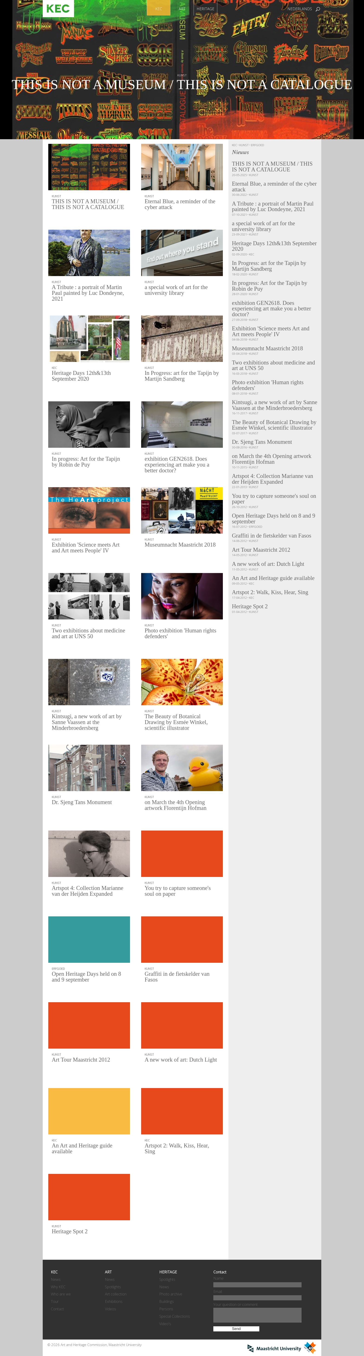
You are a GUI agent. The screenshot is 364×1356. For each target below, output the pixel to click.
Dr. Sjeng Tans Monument (83, 802)
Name (218, 1278)
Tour (55, 1301)
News (56, 1279)
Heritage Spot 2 (70, 1232)
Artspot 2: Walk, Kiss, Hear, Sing (178, 1149)
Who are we (61, 1294)
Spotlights (113, 1286)
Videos (110, 1308)
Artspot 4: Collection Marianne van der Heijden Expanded (89, 891)
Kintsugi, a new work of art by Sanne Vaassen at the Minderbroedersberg (88, 723)
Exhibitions (114, 1301)
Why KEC (58, 1286)
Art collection (116, 1294)
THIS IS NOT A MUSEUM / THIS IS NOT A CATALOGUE (182, 92)
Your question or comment (235, 1304)
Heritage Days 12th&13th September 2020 (82, 376)
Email (217, 1291)
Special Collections (174, 1316)
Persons (166, 1308)
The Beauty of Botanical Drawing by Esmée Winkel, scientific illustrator (177, 723)
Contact (57, 1308)
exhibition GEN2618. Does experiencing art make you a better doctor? (178, 465)
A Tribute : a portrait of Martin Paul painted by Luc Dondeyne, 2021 (88, 293)
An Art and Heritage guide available (83, 1149)
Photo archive (170, 1294)
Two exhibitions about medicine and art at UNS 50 (85, 634)
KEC (158, 8)
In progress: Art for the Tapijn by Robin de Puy (87, 462)
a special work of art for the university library (177, 290)
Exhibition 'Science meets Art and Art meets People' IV (87, 548)
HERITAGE (205, 8)
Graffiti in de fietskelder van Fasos (178, 977)
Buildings (166, 1301)
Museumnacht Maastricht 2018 (181, 545)
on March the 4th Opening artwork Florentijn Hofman (177, 805)
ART (182, 8)
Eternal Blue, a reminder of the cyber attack (181, 205)
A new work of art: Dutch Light (175, 1063)
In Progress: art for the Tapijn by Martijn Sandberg (179, 376)
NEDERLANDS (299, 8)
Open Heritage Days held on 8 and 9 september (88, 977)
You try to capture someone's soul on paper (179, 891)
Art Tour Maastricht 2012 (82, 1060)
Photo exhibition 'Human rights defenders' (182, 634)
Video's (165, 1323)
